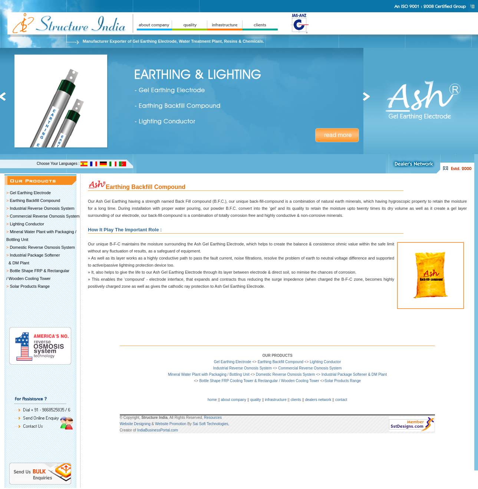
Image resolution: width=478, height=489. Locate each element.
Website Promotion (170, 424)
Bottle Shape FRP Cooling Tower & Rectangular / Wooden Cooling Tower (259, 381)
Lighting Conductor (27, 224)
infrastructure (275, 400)
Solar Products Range (30, 286)
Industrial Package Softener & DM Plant (354, 374)
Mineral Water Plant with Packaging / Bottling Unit (209, 374)
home (212, 400)
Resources (213, 417)
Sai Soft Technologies (210, 424)
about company (233, 400)
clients (296, 400)
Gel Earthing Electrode (30, 192)
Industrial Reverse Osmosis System (42, 208)
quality (255, 400)
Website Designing (135, 424)
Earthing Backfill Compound (35, 200)
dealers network (318, 400)
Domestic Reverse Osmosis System (42, 247)
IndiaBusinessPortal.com (157, 430)
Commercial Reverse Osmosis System (44, 216)
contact (341, 400)
